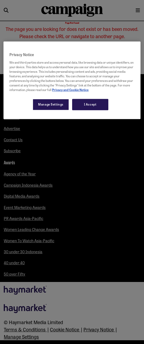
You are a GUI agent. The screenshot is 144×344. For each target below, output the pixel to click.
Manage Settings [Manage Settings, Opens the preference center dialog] (51, 104)
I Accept (90, 104)
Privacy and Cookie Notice (70, 90)
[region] (71, 80)
